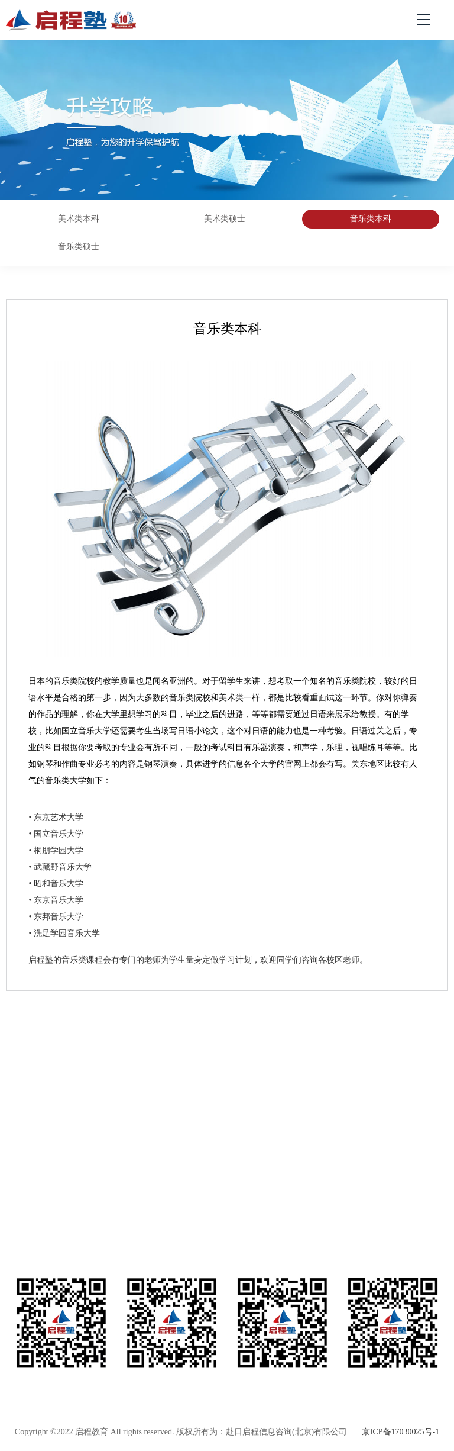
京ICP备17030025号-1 (400, 1431)
